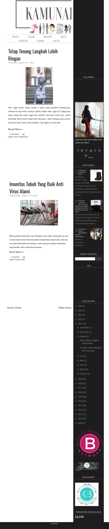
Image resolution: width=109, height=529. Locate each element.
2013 (80, 405)
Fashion (31, 36)
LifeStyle (15, 36)
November (84, 332)
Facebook (78, 150)
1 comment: (15, 257)
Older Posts (64, 307)
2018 (80, 383)
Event (16, 137)
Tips (23, 260)
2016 (80, 392)
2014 (80, 401)
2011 (80, 414)
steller (90, 157)
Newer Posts (14, 307)
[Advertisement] (39, 159)
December (84, 328)
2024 (80, 306)
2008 (80, 423)
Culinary (40, 40)
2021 (80, 319)
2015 (80, 397)
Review (17, 260)
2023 (80, 311)
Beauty (63, 36)
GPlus (86, 150)
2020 (80, 324)
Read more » (15, 129)
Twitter (82, 150)
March (83, 369)
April (82, 365)
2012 (80, 410)
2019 (80, 379)
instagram (99, 150)
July (82, 356)
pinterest (86, 156)
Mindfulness (23, 137)
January (83, 374)
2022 (80, 315)
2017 (80, 388)
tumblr (95, 150)
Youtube (91, 150)
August (83, 336)
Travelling (23, 40)
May (82, 361)
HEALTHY (56, 40)
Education (47, 36)
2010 (80, 419)
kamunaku (54, 523)
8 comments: (15, 134)
